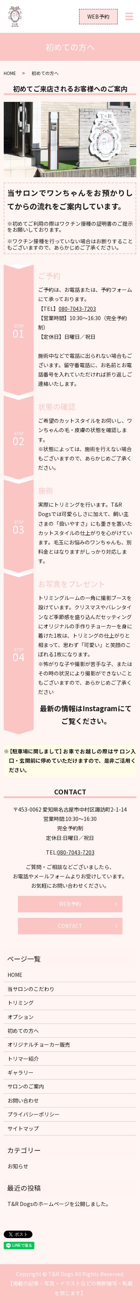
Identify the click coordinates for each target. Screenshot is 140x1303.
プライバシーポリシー (33, 1114)
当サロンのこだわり (31, 989)
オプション (20, 1017)
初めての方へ (23, 1030)
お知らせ (17, 1166)
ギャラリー (20, 1072)
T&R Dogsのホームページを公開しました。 (59, 1203)
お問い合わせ (23, 1100)
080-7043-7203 (77, 308)
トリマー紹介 (23, 1058)
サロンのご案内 (25, 1086)
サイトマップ (23, 1128)
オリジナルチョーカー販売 (38, 1044)
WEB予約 (98, 16)
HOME (10, 73)
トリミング (20, 1002)
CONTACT (70, 925)
